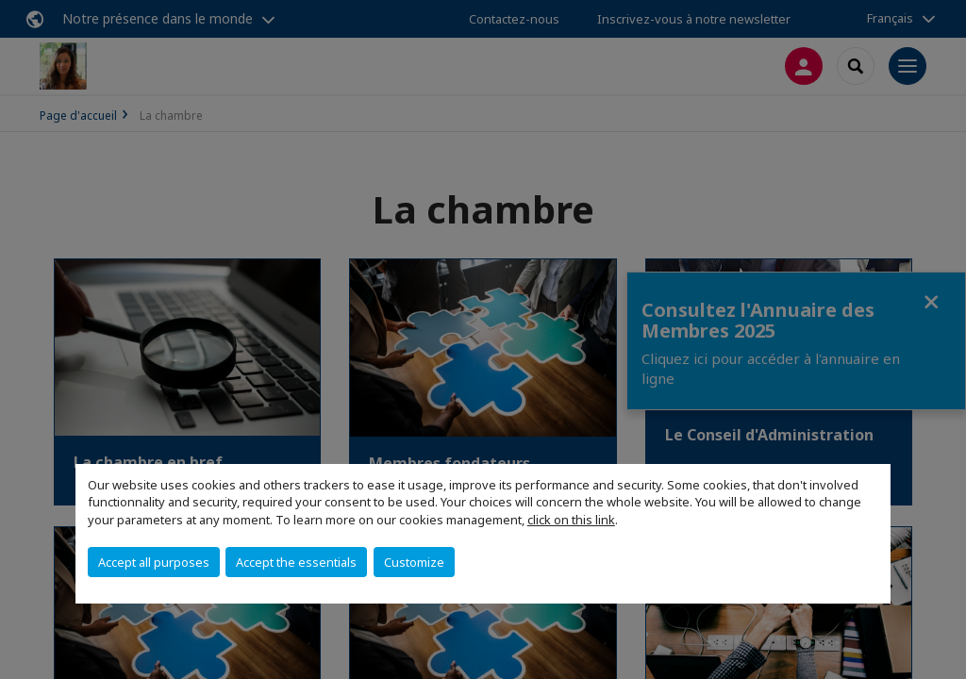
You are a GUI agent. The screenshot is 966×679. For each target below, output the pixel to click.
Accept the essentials (296, 562)
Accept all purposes (153, 562)
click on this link (571, 519)
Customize (414, 562)
